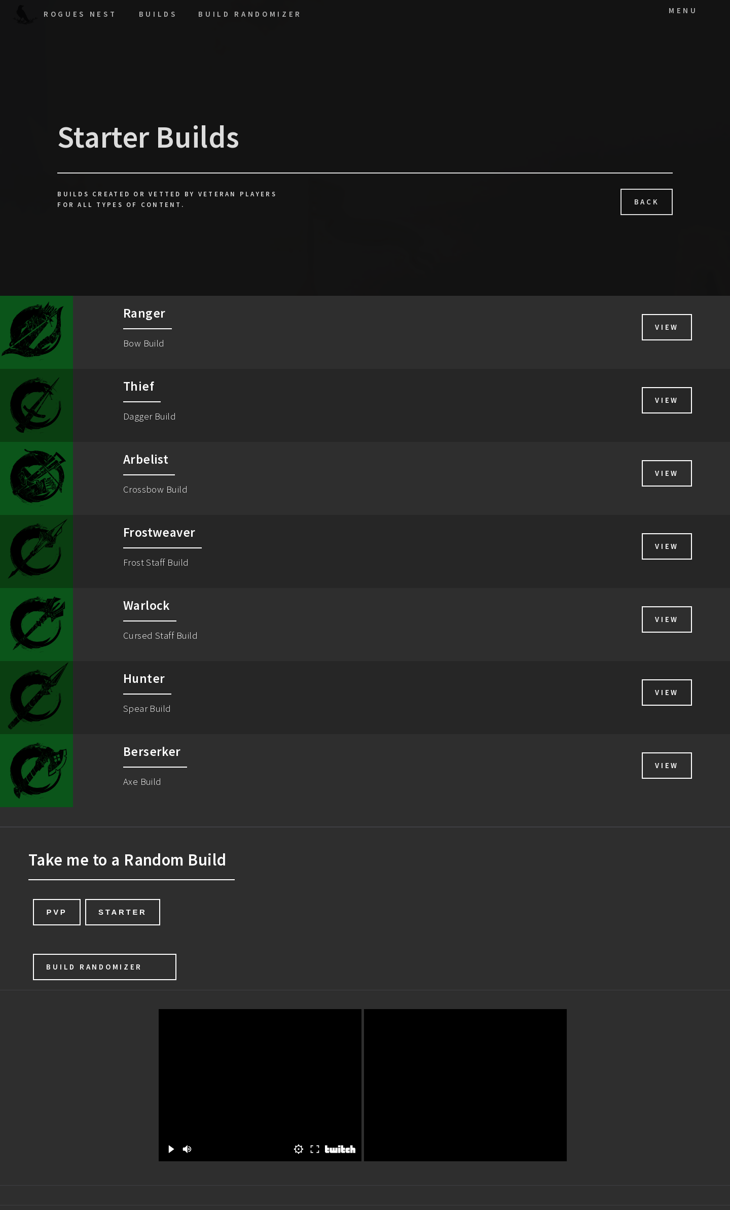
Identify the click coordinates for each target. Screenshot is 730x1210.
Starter (122, 912)
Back (647, 201)
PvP (56, 912)
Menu (683, 10)
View (667, 327)
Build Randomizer (94, 967)
